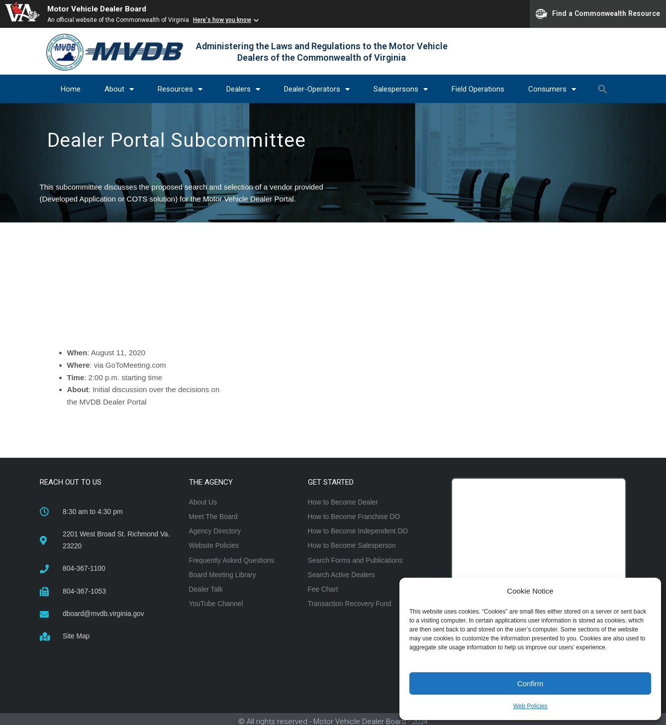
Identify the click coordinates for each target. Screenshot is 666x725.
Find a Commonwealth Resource (598, 14)
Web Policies (530, 706)
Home (71, 89)
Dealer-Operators (317, 89)
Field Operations (478, 89)
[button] (603, 89)
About (119, 89)
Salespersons (401, 89)
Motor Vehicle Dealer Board (99, 8)
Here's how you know (222, 19)
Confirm (530, 683)
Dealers (243, 89)
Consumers (552, 89)
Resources (180, 89)
